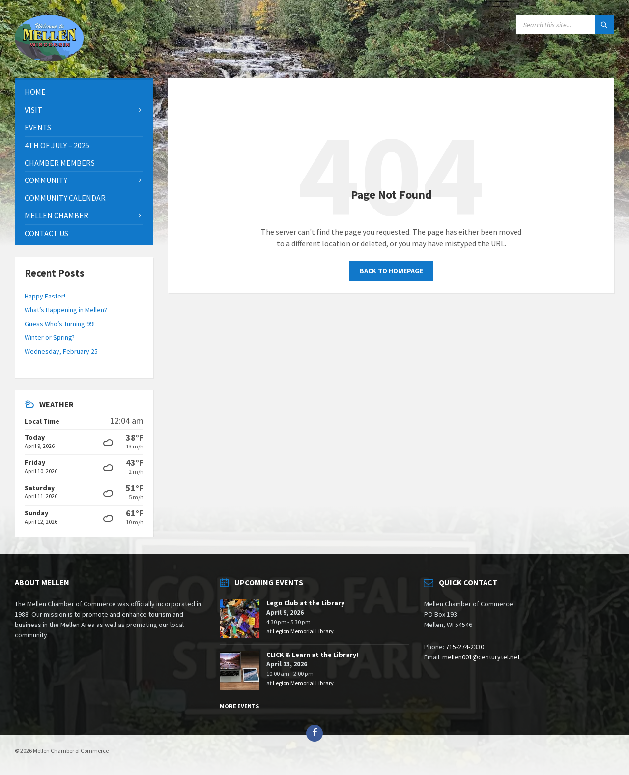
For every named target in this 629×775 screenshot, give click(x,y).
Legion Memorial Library (303, 631)
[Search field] (565, 24)
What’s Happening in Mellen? (66, 309)
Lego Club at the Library (305, 602)
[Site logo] (49, 58)
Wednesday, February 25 (61, 351)
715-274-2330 (465, 646)
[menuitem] (84, 92)
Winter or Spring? (50, 337)
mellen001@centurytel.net (481, 657)
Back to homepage (391, 271)
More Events (239, 706)
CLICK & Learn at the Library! (312, 654)
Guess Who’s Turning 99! (60, 323)
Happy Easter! (45, 296)
